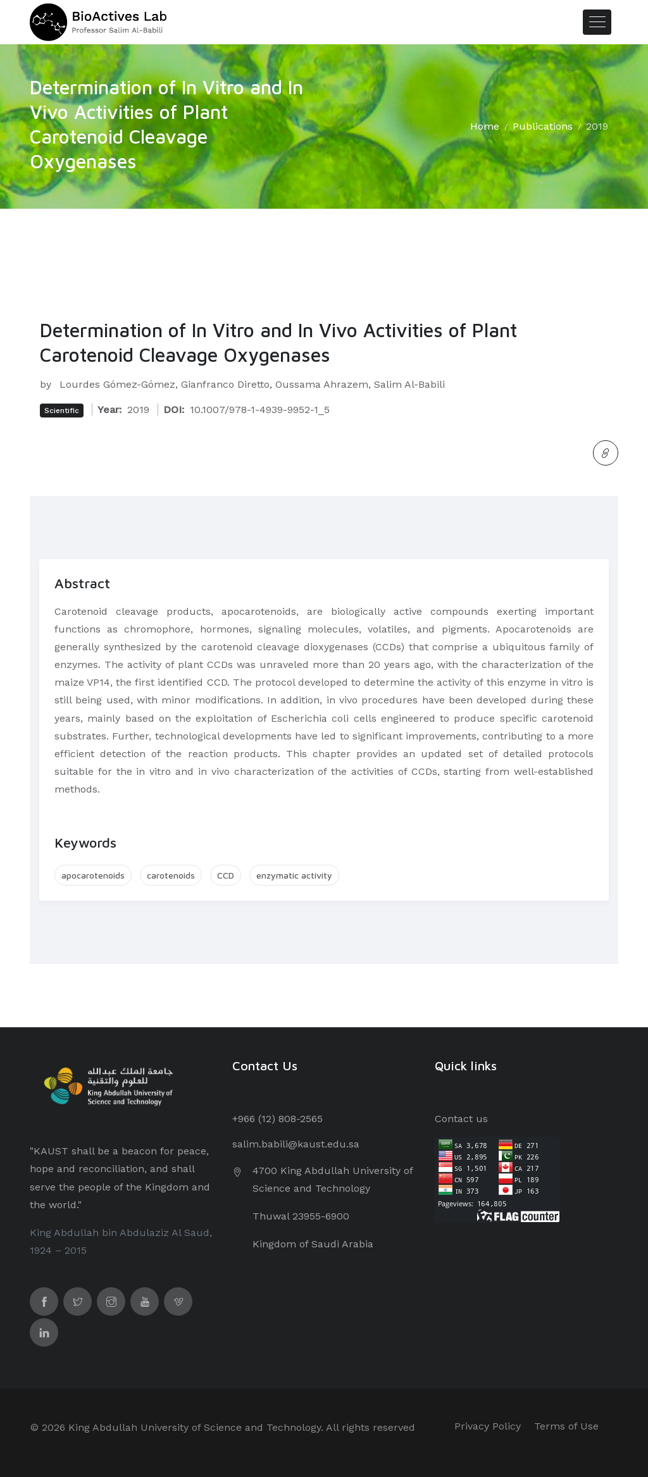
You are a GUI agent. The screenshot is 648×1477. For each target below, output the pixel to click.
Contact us (461, 1119)
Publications (543, 126)
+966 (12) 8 (258, 1119)
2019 (597, 126)
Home (484, 126)
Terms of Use (566, 1426)
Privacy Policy (487, 1426)
